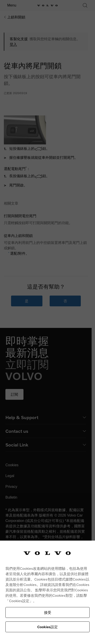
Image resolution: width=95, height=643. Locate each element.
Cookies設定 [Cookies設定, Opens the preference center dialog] (47, 627)
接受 (47, 612)
